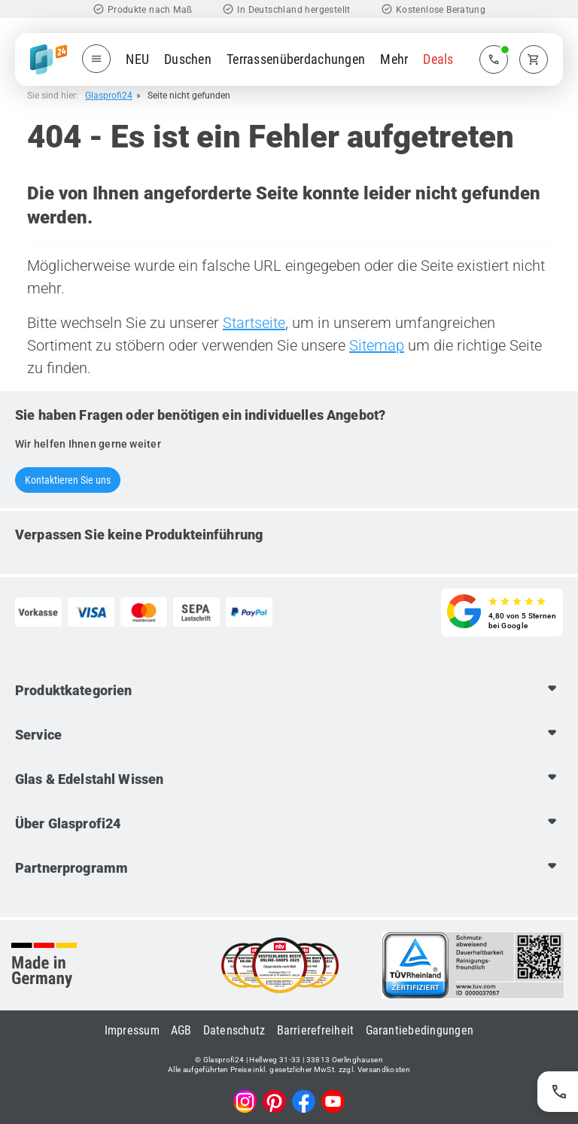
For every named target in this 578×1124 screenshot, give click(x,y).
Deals (438, 59)
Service (38, 735)
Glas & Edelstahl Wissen (89, 779)
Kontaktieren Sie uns (68, 480)
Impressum (132, 1030)
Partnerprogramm (71, 868)
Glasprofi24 (108, 95)
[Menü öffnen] (96, 58)
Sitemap (376, 345)
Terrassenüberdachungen (296, 59)
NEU (137, 59)
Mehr (394, 59)
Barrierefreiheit (315, 1030)
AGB (181, 1030)
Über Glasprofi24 (67, 823)
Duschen (187, 59)
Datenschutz (234, 1030)
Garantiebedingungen (420, 1030)
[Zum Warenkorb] (533, 59)
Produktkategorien (73, 690)
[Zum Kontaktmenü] (493, 59)
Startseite (254, 323)
